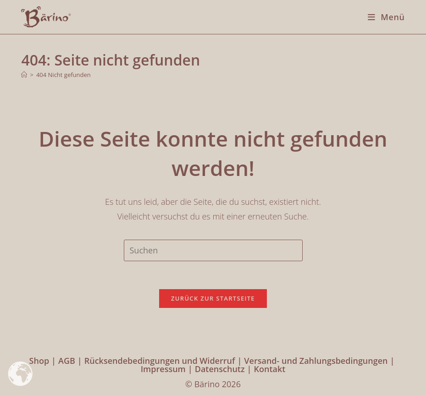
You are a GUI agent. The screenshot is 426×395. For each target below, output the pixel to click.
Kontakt (269, 368)
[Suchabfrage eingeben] (213, 250)
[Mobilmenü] (382, 16)
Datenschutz (220, 368)
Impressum (163, 368)
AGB (66, 360)
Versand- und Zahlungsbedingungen (315, 360)
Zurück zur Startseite (213, 298)
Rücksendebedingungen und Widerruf (159, 360)
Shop (39, 360)
